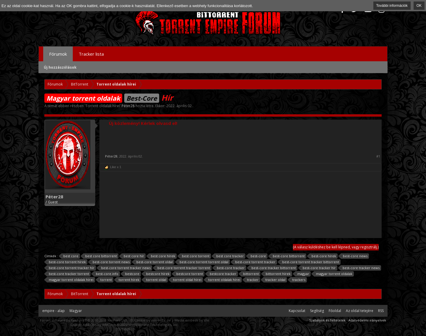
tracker (252, 279)
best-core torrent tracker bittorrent (309, 262)
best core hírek (162, 256)
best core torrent (194, 256)
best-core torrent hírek (66, 262)
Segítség (317, 310)
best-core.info (106, 273)
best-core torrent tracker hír (70, 268)
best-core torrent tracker (254, 262)
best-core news (354, 256)
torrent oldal (155, 279)
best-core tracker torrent (68, 273)
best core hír (133, 256)
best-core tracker (230, 268)
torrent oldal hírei (186, 279)
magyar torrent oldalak (333, 273)
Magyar (76, 310)
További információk (392, 6)
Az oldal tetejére (359, 310)
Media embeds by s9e (192, 320)
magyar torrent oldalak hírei (70, 279)
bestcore (131, 273)
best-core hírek (323, 256)
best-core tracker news (360, 268)
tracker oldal (274, 279)
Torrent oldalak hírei (102, 105)
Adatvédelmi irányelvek (367, 320)
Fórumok (58, 54)
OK (419, 6)
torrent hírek (128, 279)
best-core (257, 256)
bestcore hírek (157, 273)
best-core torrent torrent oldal (203, 262)
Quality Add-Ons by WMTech (125, 324)
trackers (298, 279)
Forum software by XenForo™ (84, 320)
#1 (378, 156)
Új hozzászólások (60, 67)
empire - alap (53, 310)
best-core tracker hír (318, 268)
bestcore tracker (222, 273)
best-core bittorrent (288, 256)
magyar (302, 273)
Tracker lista (91, 54)
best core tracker (229, 256)
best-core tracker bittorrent (273, 268)
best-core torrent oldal (154, 262)
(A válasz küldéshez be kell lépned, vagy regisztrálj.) (336, 247)
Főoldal (335, 310)
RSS (381, 310)
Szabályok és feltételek (327, 320)
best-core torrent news (110, 262)
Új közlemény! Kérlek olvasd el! (143, 123)
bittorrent (250, 273)
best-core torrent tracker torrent (183, 268)
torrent (105, 279)
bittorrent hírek (277, 273)
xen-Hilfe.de (161, 320)
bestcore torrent (189, 273)
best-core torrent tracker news (125, 268)
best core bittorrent (100, 256)
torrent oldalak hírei (223, 279)
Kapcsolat (297, 310)
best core (70, 256)
